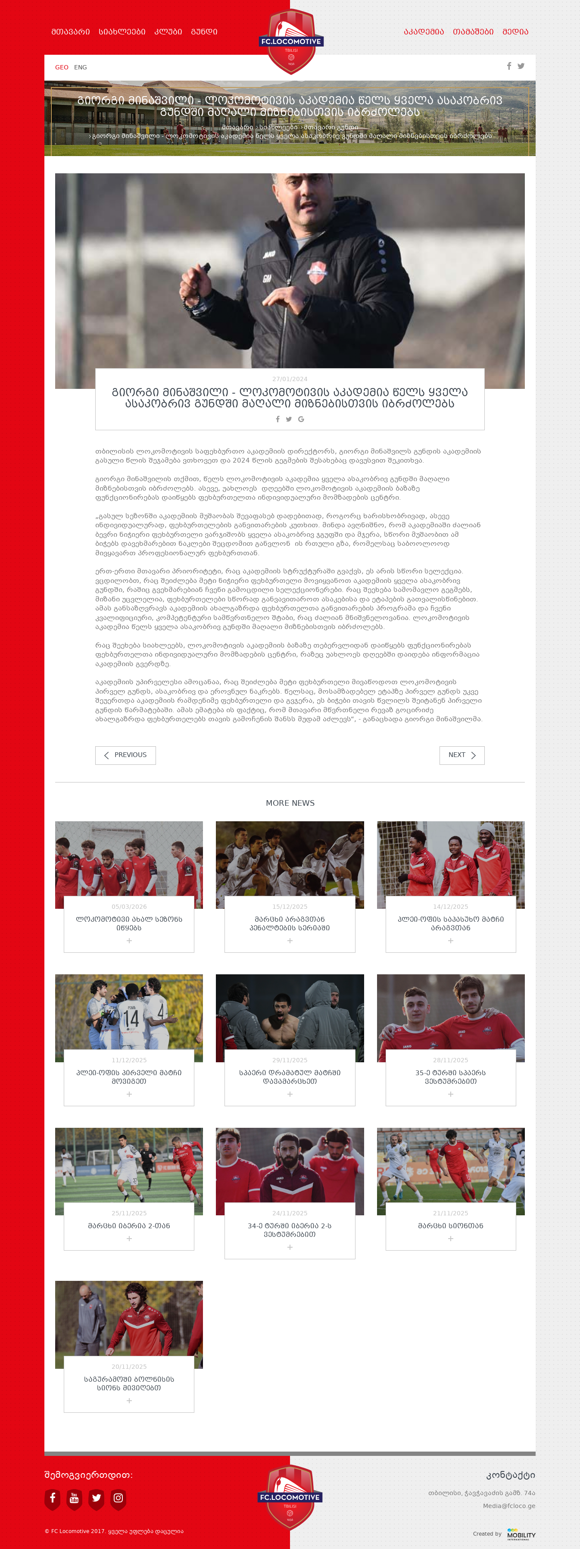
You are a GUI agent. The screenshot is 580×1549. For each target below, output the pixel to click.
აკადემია (424, 32)
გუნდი (204, 32)
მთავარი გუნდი (331, 127)
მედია (515, 32)
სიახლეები (122, 32)
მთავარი (70, 32)
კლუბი (168, 32)
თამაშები (473, 32)
